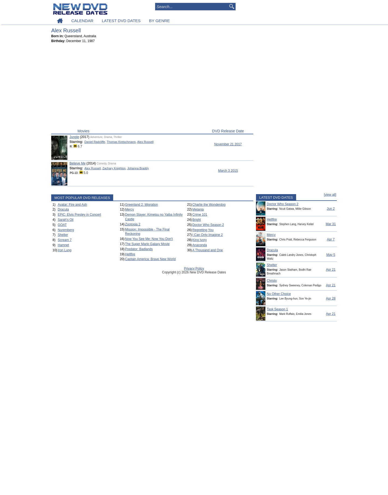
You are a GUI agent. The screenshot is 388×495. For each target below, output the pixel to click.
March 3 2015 (228, 171)
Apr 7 (331, 239)
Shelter (63, 235)
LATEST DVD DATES (121, 20)
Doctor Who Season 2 (208, 225)
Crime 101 (199, 214)
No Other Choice (279, 294)
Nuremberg (66, 230)
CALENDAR (82, 20)
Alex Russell (145, 141)
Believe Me (77, 163)
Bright (196, 220)
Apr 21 (330, 269)
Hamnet (63, 245)
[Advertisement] (152, 87)
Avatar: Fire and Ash (72, 205)
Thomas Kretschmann (121, 141)
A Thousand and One (207, 250)
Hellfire (130, 254)
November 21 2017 (228, 144)
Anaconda (199, 245)
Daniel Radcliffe (94, 141)
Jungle (74, 137)
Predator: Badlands (139, 249)
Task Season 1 (277, 309)
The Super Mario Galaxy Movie (147, 244)
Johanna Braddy (138, 168)
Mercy (129, 209)
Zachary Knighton (114, 168)
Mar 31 (331, 224)
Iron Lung (64, 250)
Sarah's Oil (65, 220)
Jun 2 (331, 209)
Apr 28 (330, 298)
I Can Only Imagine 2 (207, 235)
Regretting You (203, 230)
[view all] (330, 195)
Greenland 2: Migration (141, 205)
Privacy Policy (194, 268)
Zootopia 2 (132, 224)
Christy (272, 281)
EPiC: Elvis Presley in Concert (79, 214)
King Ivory (199, 240)
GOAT (62, 225)
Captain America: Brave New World (150, 259)
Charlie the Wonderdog (209, 205)
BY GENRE (159, 20)
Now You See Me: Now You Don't (149, 239)
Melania (198, 209)
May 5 (330, 255)
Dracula (63, 209)
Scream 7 (64, 240)
